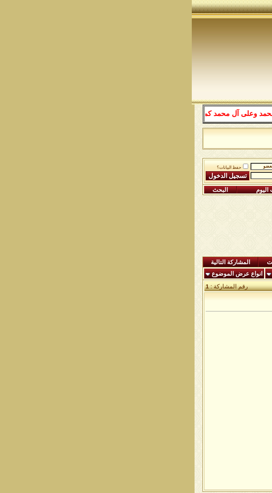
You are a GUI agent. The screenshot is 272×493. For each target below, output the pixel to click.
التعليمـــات (187, 190)
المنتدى (246, 262)
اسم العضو (104, 166)
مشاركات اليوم (83, 190)
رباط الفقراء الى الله (167, 165)
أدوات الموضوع (100, 274)
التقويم (140, 190)
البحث (28, 190)
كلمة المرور (104, 176)
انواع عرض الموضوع (45, 274)
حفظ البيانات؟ (41, 167)
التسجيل (238, 190)
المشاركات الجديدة (199, 262)
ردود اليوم (147, 262)
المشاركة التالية (38, 262)
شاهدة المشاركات (98, 262)
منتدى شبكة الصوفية (225, 165)
